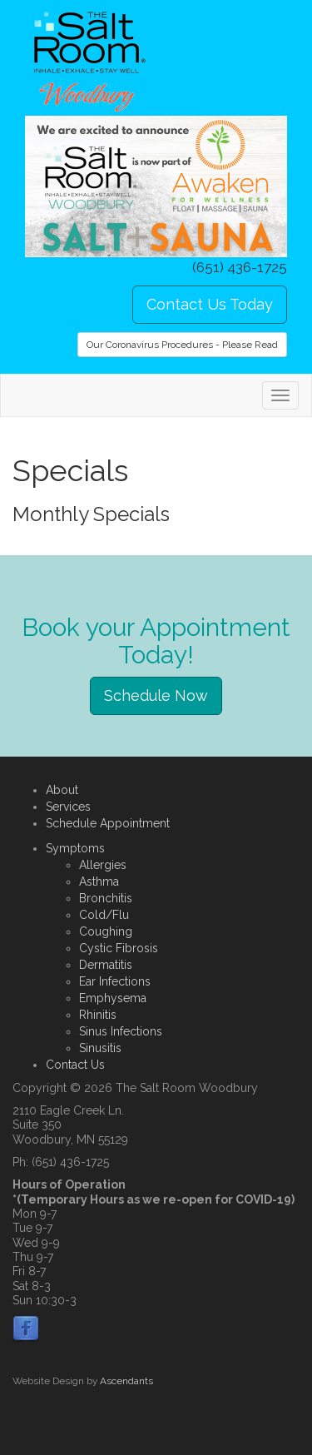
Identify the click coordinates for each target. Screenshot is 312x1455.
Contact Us (75, 1064)
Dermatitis (105, 964)
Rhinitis (97, 1014)
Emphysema (112, 998)
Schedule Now (156, 695)
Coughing (105, 931)
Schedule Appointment (108, 823)
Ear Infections (115, 981)
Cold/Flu (104, 914)
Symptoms (75, 848)
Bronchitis (105, 898)
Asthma (99, 881)
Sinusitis (100, 1048)
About (62, 790)
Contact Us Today (209, 304)
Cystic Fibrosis (118, 948)
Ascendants (126, 1381)
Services (68, 806)
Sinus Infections (120, 1031)
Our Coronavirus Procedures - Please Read (182, 344)
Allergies (102, 865)
